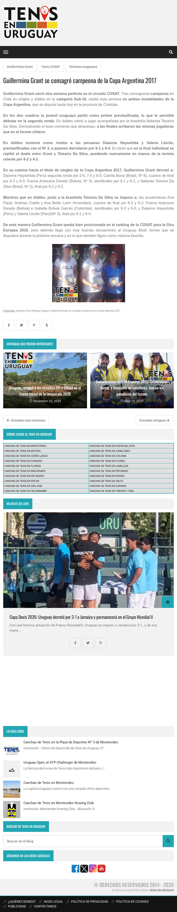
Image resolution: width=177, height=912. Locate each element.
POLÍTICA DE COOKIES (130, 901)
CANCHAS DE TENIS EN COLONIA (107, 456)
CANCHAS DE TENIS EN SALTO (106, 481)
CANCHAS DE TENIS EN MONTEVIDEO (25, 446)
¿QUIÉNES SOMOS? (19, 901)
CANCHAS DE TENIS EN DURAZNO (23, 461)
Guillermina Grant (20, 67)
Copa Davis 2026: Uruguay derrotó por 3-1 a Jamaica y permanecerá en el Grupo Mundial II (81, 617)
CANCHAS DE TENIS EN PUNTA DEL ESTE (112, 446)
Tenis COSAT (50, 67)
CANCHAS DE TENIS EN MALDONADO (25, 471)
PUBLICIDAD (14, 906)
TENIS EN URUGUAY (161, 890)
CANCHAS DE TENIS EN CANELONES (109, 451)
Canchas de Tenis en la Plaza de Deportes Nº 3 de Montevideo (70, 742)
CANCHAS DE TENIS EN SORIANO (107, 486)
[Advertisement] (88, 691)
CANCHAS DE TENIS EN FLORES (107, 461)
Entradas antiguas (154, 420)
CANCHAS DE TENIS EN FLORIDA (22, 466)
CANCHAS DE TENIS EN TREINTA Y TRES (111, 491)
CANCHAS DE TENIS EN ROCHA (21, 481)
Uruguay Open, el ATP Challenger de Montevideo (59, 762)
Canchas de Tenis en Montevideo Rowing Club (58, 803)
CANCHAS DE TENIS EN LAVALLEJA (108, 466)
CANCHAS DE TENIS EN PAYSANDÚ (108, 471)
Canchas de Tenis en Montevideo (48, 783)
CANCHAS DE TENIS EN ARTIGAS (22, 451)
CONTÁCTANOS (42, 906)
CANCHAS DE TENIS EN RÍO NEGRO (24, 476)
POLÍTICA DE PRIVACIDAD (87, 901)
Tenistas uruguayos (83, 67)
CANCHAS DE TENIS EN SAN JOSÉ (23, 486)
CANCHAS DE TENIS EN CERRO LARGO (26, 456)
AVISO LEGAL (51, 901)
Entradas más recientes (26, 420)
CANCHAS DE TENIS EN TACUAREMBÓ (25, 491)
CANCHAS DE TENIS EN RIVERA (106, 476)
